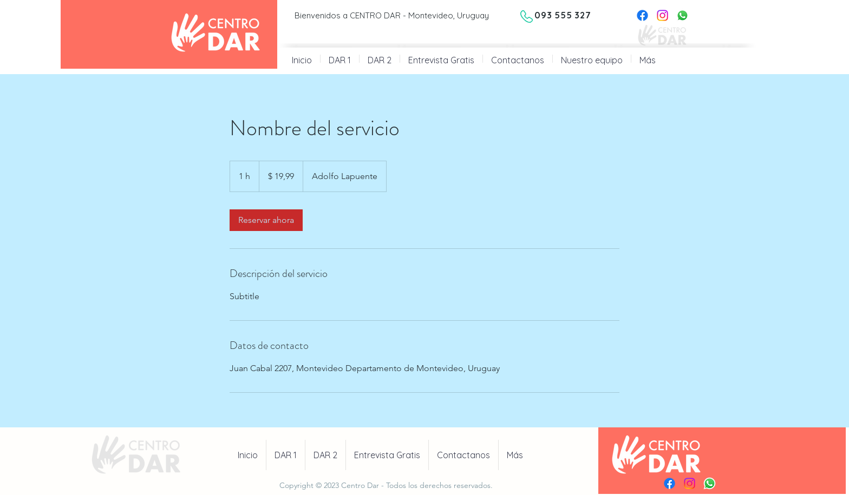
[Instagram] (662, 15)
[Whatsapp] (682, 15)
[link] (266, 220)
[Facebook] (642, 15)
